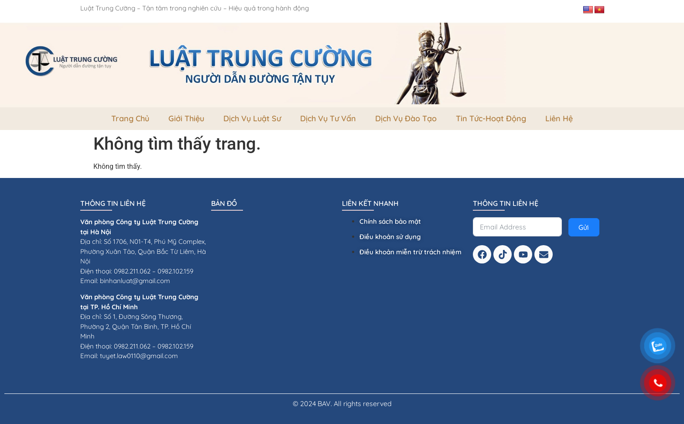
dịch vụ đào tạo (406, 118)
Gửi (583, 227)
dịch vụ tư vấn (328, 118)
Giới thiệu (186, 118)
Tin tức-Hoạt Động (491, 118)
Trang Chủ (130, 118)
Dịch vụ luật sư (252, 118)
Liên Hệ (559, 118)
